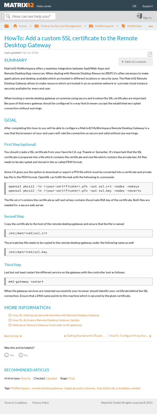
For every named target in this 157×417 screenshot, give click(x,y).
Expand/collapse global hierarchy (9, 26)
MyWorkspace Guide (138, 26)
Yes (12, 355)
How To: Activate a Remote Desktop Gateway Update (45, 320)
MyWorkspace (101, 26)
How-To (25, 378)
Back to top (11, 336)
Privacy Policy (41, 402)
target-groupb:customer (79, 388)
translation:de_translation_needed (118, 388)
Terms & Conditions (15, 402)
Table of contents (135, 61)
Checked (51, 378)
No (26, 355)
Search (8, 16)
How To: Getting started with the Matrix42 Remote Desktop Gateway (55, 315)
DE (135, 6)
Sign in (147, 17)
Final (71, 378)
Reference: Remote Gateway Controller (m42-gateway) (47, 325)
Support (147, 6)
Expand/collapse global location (150, 24)
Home (20, 26)
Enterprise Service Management (58, 26)
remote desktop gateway (47, 388)
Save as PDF (150, 54)
